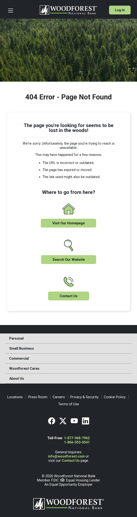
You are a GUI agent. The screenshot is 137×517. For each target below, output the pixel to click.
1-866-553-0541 (77, 442)
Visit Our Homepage (68, 223)
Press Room (37, 397)
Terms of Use (68, 404)
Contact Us (69, 296)
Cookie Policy (115, 397)
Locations (15, 397)
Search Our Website (69, 259)
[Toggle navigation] (22, 10)
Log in (120, 10)
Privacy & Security (84, 397)
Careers (59, 397)
